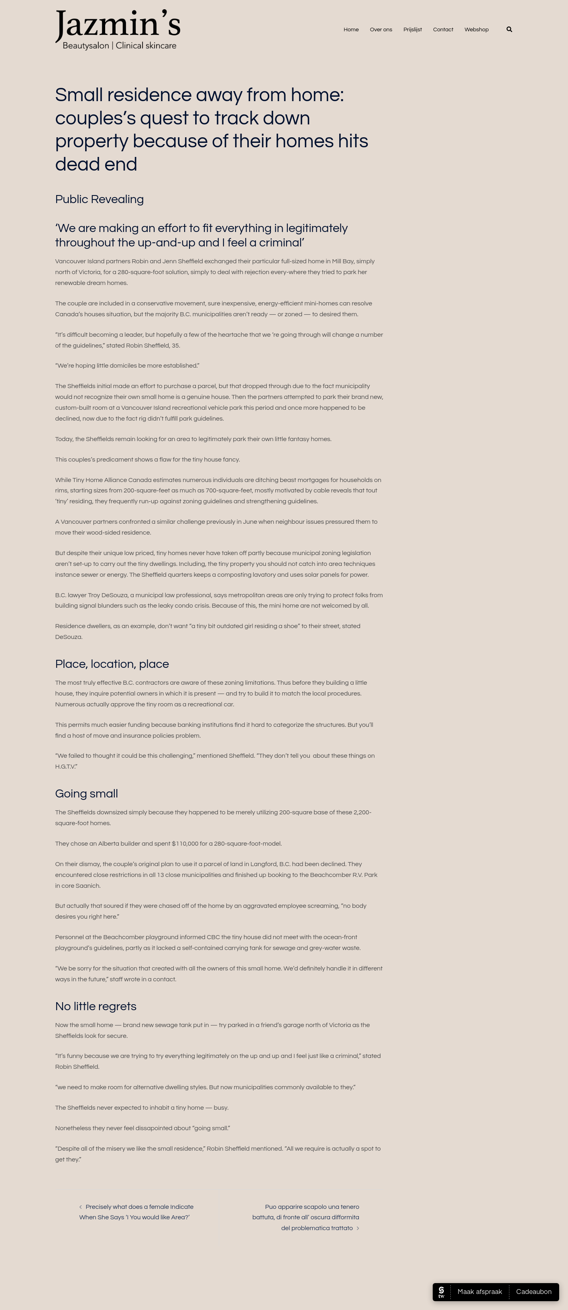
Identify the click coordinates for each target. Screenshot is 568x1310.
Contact (443, 30)
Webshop (477, 30)
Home (351, 30)
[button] (510, 29)
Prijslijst (412, 30)
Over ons (381, 30)
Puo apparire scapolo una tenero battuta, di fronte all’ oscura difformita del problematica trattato (305, 1218)
